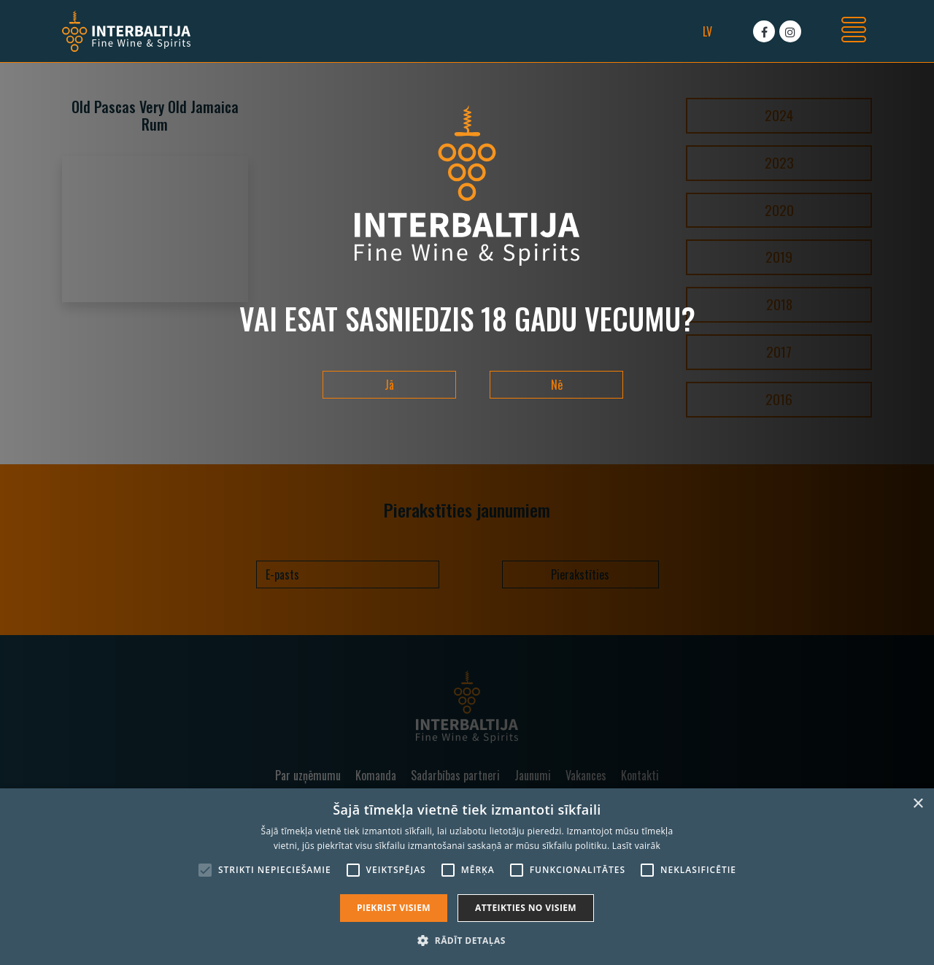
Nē (557, 384)
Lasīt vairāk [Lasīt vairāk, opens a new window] (636, 845)
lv (707, 31)
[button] (466, 940)
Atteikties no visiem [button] (525, 907)
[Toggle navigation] (853, 31)
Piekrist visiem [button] (394, 907)
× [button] (917, 804)
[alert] (467, 876)
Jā (389, 384)
